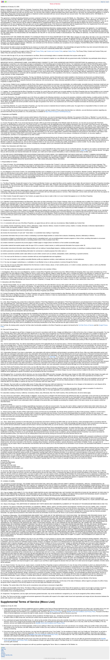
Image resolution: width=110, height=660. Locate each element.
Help (2, 650)
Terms (3, 652)
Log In (107, 1)
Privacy (3, 653)
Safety (3, 656)
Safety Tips (84, 150)
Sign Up (103, 1)
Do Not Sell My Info (6, 655)
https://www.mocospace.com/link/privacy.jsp (57, 111)
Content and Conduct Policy (55, 51)
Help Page (52, 357)
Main (3, 647)
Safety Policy (71, 51)
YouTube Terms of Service (86, 325)
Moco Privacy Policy (56, 611)
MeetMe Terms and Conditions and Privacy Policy (81, 611)
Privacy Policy (40, 51)
